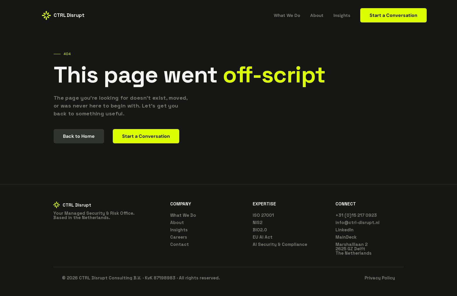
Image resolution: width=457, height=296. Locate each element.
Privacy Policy (380, 278)
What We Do (183, 215)
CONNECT (345, 204)
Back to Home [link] (79, 136)
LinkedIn (344, 229)
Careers (178, 237)
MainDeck (345, 237)
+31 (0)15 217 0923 (356, 215)
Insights (341, 15)
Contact (179, 244)
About (177, 222)
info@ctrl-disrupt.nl (357, 222)
